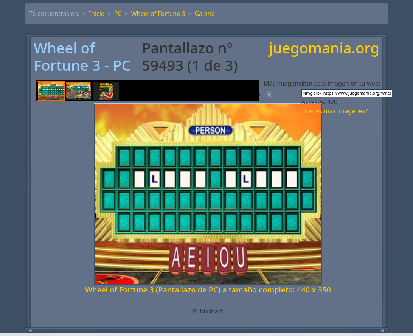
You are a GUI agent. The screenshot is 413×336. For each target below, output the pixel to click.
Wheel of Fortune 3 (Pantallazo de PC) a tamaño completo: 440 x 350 (208, 290)
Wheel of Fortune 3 (158, 13)
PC (118, 13)
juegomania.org (324, 48)
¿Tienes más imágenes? (334, 111)
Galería (205, 13)
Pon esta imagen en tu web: (340, 83)
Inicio (97, 13)
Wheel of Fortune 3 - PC (82, 56)
